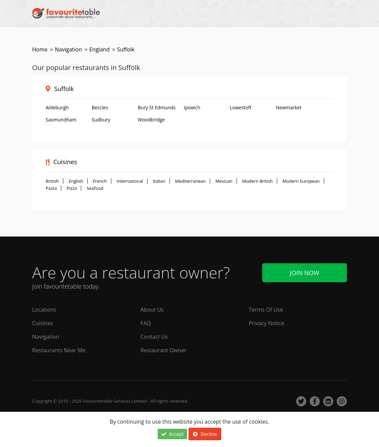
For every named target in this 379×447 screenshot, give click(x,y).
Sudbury (101, 119)
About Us (152, 309)
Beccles (100, 107)
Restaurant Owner (163, 350)
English (76, 181)
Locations (44, 309)
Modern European (301, 181)
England (99, 49)
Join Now (304, 273)
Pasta (51, 188)
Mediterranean (190, 181)
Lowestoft (240, 107)
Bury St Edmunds (157, 107)
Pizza (72, 188)
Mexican (223, 181)
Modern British (257, 181)
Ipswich (192, 107)
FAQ (145, 323)
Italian (159, 181)
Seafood (95, 188)
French (100, 181)
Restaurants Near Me (59, 350)
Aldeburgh (57, 107)
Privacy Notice (266, 323)
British (52, 181)
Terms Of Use (266, 309)
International (130, 181)
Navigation (68, 49)
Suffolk (64, 89)
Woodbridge (151, 119)
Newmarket (289, 107)
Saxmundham (61, 119)
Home (39, 49)
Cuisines (42, 323)
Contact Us (154, 336)
